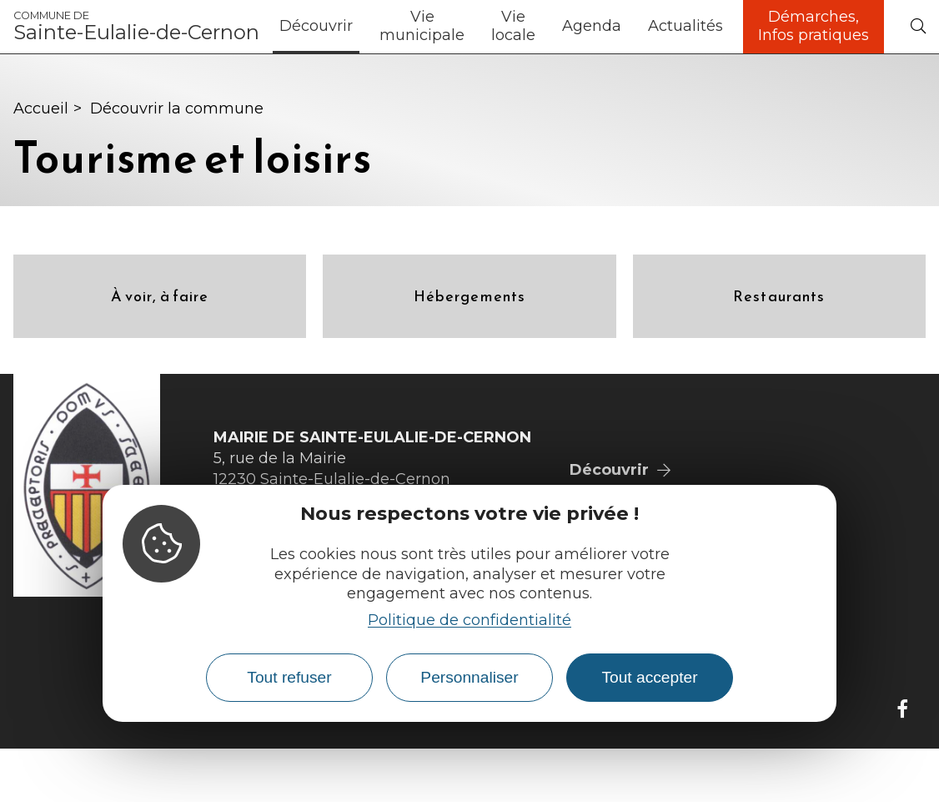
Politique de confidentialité (469, 620)
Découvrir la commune (177, 108)
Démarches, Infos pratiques (813, 26)
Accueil (40, 108)
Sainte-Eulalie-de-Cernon (136, 26)
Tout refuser (289, 677)
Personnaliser (469, 677)
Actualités (685, 26)
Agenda (591, 26)
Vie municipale (421, 26)
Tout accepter (649, 677)
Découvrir (316, 26)
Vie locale (513, 26)
